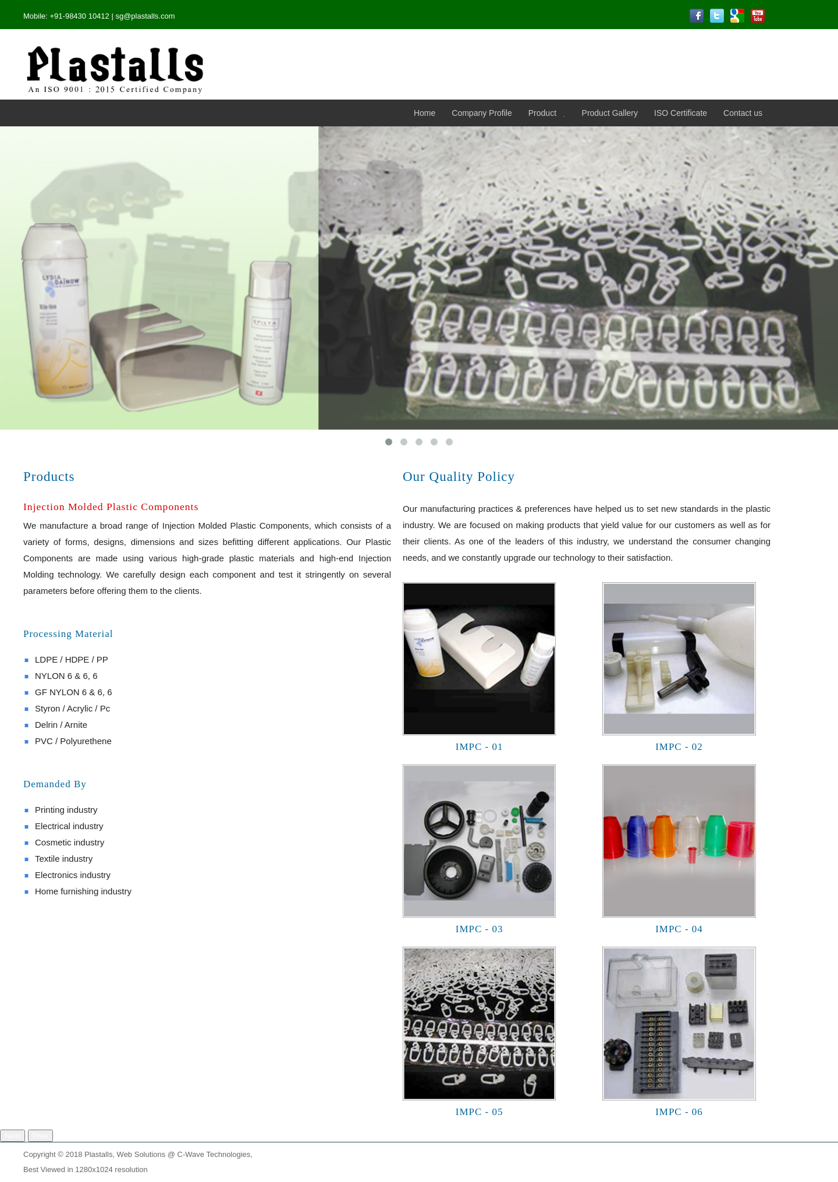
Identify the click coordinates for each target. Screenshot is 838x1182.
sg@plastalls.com (145, 16)
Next (12, 1135)
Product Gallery (610, 113)
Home (424, 113)
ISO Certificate (680, 113)
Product (542, 113)
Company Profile (482, 113)
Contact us (742, 113)
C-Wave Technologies (214, 1154)
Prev (40, 1135)
